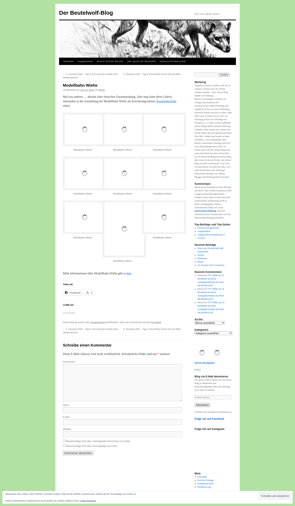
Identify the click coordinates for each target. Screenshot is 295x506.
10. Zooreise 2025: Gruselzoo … (212, 265)
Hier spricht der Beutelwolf (141, 61)
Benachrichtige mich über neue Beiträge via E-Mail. (91, 446)
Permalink (156, 322)
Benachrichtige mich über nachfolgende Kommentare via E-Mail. (98, 441)
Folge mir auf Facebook (209, 418)
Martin (102, 90)
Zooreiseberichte (166, 101)
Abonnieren (202, 405)
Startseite (68, 61)
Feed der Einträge (206, 480)
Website (67, 429)
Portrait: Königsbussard (208, 228)
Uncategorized (97, 322)
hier (129, 273)
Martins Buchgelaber (205, 363)
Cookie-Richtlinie (88, 500)
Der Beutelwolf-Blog (86, 13)
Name (66, 405)
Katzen (201, 255)
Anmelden (202, 476)
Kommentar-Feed (205, 483)
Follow (198, 369)
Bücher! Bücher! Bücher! (110, 61)
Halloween (202, 258)
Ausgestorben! (85, 61)
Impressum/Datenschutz (173, 61)
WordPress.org (204, 487)
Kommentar (69, 361)
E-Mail (66, 417)
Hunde (201, 261)
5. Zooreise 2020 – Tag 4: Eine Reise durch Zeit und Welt (153, 74)
